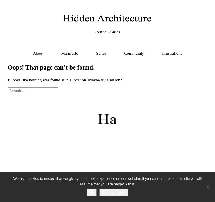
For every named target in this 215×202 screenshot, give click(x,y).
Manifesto (69, 53)
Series (101, 53)
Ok (91, 192)
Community (134, 53)
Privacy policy (114, 192)
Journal (101, 32)
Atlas (116, 32)
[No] (208, 187)
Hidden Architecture (107, 18)
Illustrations (172, 53)
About (38, 53)
